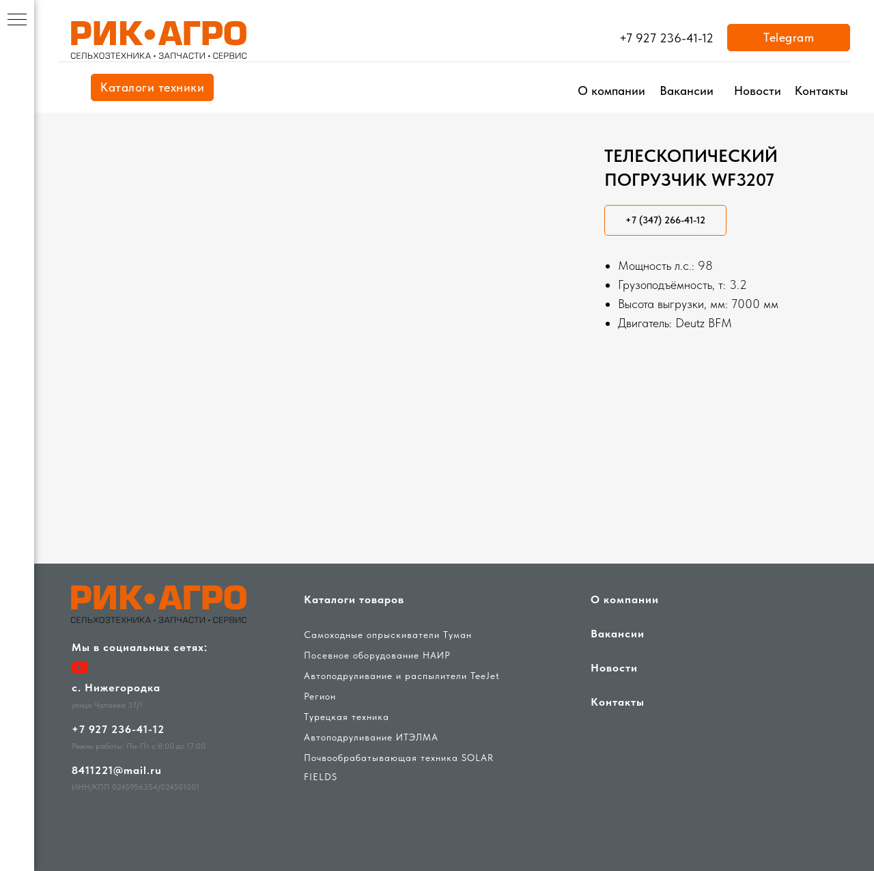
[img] (160, 40)
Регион (320, 696)
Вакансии (687, 90)
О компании (611, 90)
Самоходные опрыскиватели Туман (388, 634)
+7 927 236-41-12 (666, 38)
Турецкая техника (346, 716)
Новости (757, 90)
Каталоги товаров (354, 599)
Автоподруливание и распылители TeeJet (402, 675)
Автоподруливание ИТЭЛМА (371, 737)
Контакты (821, 90)
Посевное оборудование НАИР (377, 655)
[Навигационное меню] (17, 20)
